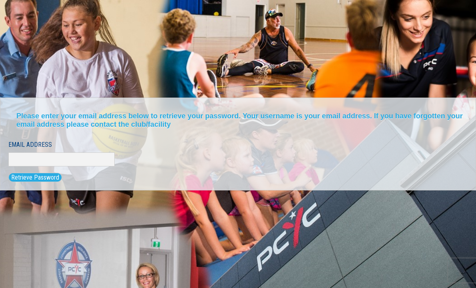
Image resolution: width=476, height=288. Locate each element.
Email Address (30, 144)
